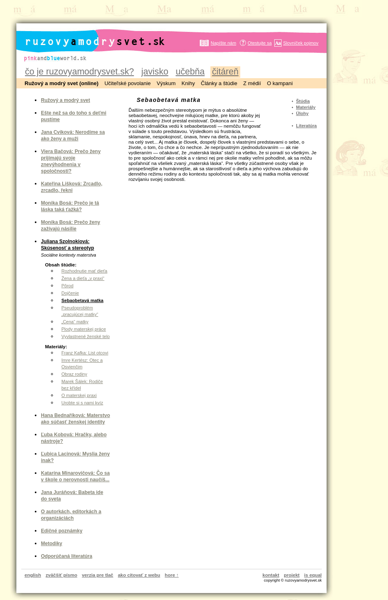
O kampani (280, 83)
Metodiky (51, 543)
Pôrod (67, 285)
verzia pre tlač (97, 575)
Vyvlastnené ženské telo (85, 336)
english (33, 575)
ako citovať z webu (139, 575)
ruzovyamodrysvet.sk (85, 35)
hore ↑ (172, 575)
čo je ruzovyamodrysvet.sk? (79, 71)
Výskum (166, 83)
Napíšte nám (223, 43)
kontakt (270, 575)
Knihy (188, 83)
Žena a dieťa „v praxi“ (82, 278)
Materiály (306, 107)
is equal (313, 575)
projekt (292, 575)
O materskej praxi (79, 395)
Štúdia (303, 101)
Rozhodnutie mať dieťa (84, 270)
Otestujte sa (260, 43)
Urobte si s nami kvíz (82, 402)
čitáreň (225, 71)
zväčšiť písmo (61, 575)
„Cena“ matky (74, 321)
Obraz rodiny (74, 374)
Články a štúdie (219, 83)
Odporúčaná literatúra (66, 556)
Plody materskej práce (83, 329)
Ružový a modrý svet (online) (62, 83)
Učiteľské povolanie (127, 83)
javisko (154, 71)
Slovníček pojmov (300, 43)
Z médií (252, 83)
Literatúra (306, 125)
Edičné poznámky (61, 531)
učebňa (190, 71)
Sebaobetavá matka (82, 300)
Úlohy (302, 113)
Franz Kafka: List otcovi (84, 352)
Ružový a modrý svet (65, 100)
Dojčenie (70, 293)
